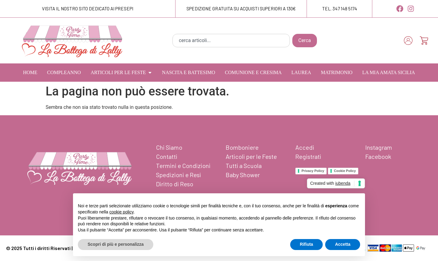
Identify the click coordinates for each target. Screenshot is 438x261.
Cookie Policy (345, 171)
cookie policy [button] (121, 211)
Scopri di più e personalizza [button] (116, 244)
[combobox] (231, 40)
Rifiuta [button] (306, 244)
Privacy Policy (312, 171)
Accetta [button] (342, 244)
